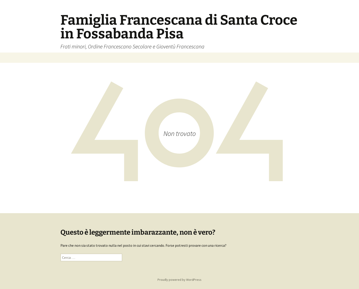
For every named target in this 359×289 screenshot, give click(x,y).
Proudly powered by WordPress (179, 280)
